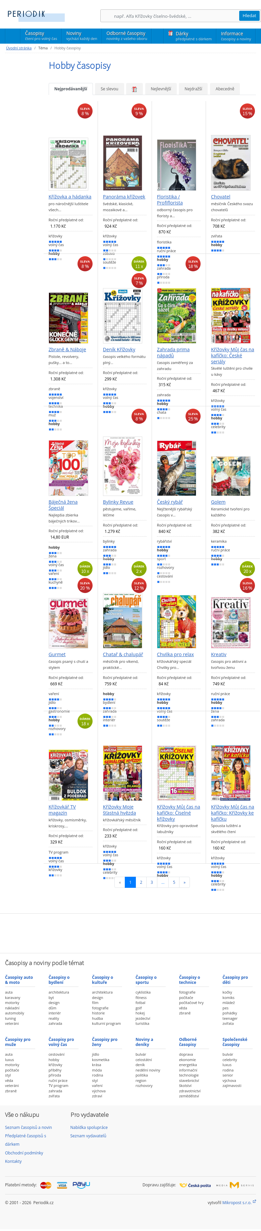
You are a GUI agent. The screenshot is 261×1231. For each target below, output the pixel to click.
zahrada (55, 1023)
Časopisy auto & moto (19, 979)
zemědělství (189, 1095)
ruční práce (58, 1080)
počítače (186, 997)
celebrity (229, 1059)
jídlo (95, 1054)
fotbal (140, 1002)
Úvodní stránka (19, 47)
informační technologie (189, 1072)
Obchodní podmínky (24, 1153)
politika (142, 1075)
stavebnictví (189, 1080)
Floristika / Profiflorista (170, 200)
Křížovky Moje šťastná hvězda (119, 810)
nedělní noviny (148, 1070)
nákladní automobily (14, 1010)
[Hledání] (176, 15)
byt (51, 997)
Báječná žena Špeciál (63, 505)
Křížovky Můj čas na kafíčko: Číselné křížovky (178, 813)
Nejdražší (193, 89)
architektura (59, 992)
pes (225, 1007)
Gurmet (57, 654)
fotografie (100, 1007)
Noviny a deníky (144, 1042)
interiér (55, 1012)
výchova (98, 1090)
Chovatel (220, 197)
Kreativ (218, 654)
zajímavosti (231, 1085)
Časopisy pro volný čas (61, 1042)
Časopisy (41, 36)
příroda (55, 1075)
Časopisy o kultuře (102, 979)
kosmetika (100, 1059)
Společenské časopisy (234, 1042)
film (95, 1002)
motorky (12, 1002)
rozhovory (144, 1085)
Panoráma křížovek (124, 197)
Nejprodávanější (70, 89)
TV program (58, 1085)
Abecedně (225, 89)
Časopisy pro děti (235, 979)
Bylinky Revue (118, 502)
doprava (186, 1054)
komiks (228, 997)
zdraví (97, 1095)
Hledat (249, 15)
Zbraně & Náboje (67, 350)
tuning (10, 1018)
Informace (236, 36)
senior (227, 1075)
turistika (142, 1023)
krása (96, 1064)
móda (97, 1070)
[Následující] (184, 882)
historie (98, 1012)
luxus (9, 1059)
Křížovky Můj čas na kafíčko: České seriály (232, 355)
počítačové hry (191, 1002)
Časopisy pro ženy (104, 1042)
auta (8, 992)
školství (185, 1085)
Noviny (81, 35)
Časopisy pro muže (18, 1042)
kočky (227, 992)
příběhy (55, 1070)
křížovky (55, 1064)
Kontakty (13, 1161)
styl (8, 1075)
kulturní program (106, 1023)
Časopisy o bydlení (59, 979)
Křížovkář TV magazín (62, 810)
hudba (97, 1018)
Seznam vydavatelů (88, 1136)
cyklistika (143, 992)
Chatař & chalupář (123, 654)
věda (183, 1007)
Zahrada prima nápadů (173, 352)
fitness (141, 997)
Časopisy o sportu (146, 979)
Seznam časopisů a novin (28, 1127)
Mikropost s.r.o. (237, 1202)
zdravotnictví (190, 1090)
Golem (218, 502)
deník (140, 1064)
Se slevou (109, 89)
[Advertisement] (130, 932)
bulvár (141, 1054)
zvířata (227, 1023)
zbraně (185, 1012)
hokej (140, 1012)
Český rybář (170, 502)
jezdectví (143, 1018)
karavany (12, 997)
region (141, 1080)
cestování (56, 1054)
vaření (97, 1085)
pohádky (229, 1012)
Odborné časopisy (126, 35)
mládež (228, 1002)
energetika (188, 1064)
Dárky (194, 36)
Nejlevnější (161, 89)
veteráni (12, 1023)
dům (52, 1007)
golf (139, 1007)
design (54, 1002)
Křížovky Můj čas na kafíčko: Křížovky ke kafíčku (232, 813)
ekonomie (187, 1059)
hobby (54, 1059)
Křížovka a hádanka (70, 197)
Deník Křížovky (119, 350)
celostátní (144, 1059)
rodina (97, 1075)
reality (54, 1018)
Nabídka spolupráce (89, 1127)
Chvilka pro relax (175, 654)
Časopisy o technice (189, 979)
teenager (230, 1018)
